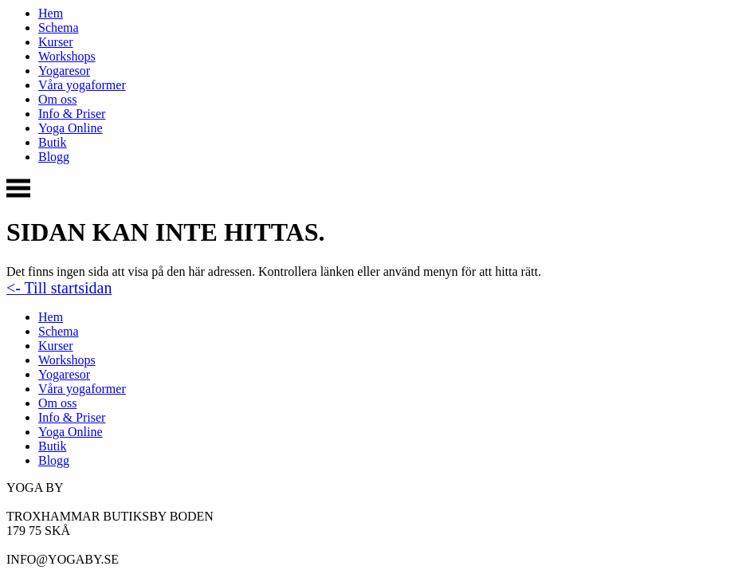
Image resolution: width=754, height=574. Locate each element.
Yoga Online (70, 128)
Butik (52, 142)
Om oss (57, 99)
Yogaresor (64, 70)
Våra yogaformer (82, 85)
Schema (58, 27)
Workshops (67, 56)
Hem (50, 13)
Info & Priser (71, 113)
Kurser (55, 42)
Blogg (53, 156)
